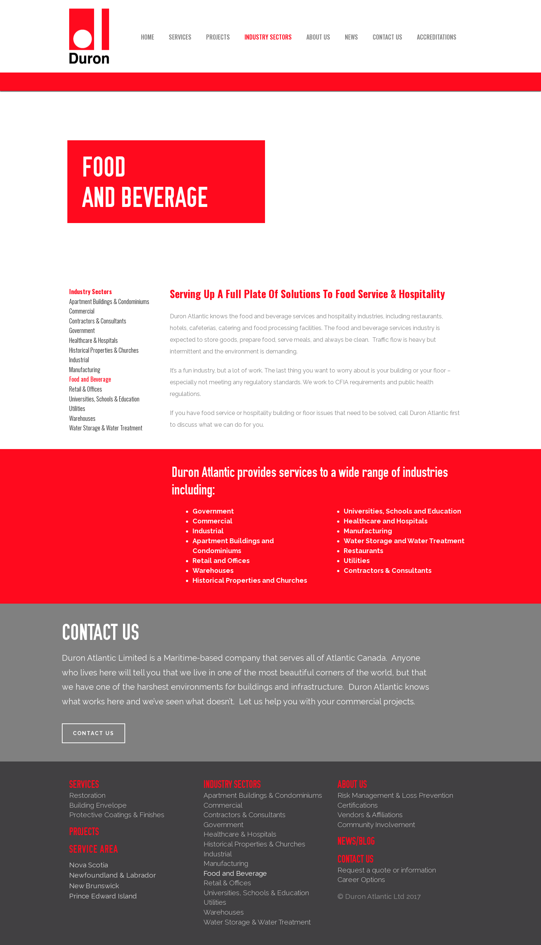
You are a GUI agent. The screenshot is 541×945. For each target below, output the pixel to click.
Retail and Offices (221, 560)
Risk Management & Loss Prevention (395, 795)
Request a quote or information (386, 870)
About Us (318, 37)
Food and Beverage (90, 379)
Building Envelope (98, 805)
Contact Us (387, 37)
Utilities (77, 408)
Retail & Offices (85, 389)
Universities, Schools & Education (104, 398)
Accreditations (436, 37)
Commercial (81, 311)
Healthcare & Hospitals (93, 340)
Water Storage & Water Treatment (105, 427)
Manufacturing (84, 369)
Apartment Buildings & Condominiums (109, 301)
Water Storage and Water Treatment (404, 541)
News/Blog (356, 841)
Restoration (87, 795)
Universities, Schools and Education (402, 511)
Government (82, 330)
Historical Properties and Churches (250, 580)
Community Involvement (376, 824)
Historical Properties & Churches (104, 350)
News (351, 37)
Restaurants (363, 551)
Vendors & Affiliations (370, 815)
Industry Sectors (268, 37)
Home (147, 37)
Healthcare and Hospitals (386, 521)
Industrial (79, 359)
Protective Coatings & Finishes (116, 815)
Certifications (357, 805)
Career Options (361, 879)
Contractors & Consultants (97, 320)
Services (180, 37)
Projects (218, 37)
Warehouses (82, 418)
